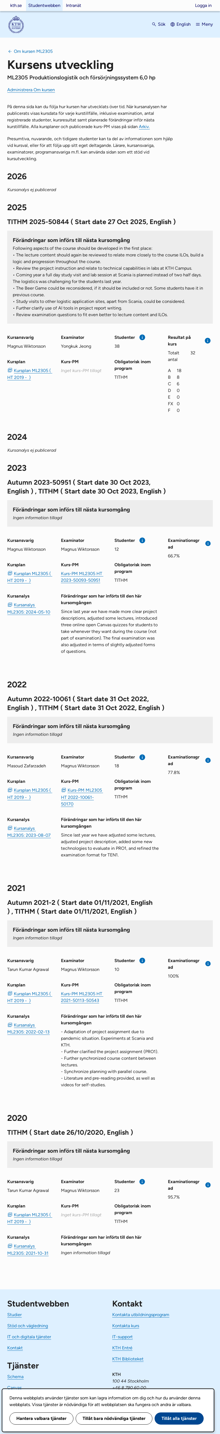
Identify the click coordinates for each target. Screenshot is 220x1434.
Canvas (14, 1387)
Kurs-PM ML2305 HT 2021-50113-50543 (82, 997)
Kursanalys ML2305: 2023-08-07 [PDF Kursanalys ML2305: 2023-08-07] (29, 832)
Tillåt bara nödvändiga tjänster (114, 1418)
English (183, 24)
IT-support (122, 1336)
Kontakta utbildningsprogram (140, 1314)
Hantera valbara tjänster (41, 1418)
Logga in (203, 5)
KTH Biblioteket (128, 1359)
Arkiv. (144, 126)
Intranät (73, 5)
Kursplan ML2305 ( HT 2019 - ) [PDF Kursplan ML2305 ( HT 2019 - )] (29, 374)
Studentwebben (44, 5)
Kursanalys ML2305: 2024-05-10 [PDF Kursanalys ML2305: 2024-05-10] (28, 608)
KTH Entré (122, 1347)
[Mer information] (142, 337)
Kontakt (15, 1347)
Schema (15, 1376)
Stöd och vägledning (27, 1325)
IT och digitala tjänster (29, 1336)
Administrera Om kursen (31, 89)
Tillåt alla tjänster (179, 1418)
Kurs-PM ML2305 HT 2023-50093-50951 (82, 577)
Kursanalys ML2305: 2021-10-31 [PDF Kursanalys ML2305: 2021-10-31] (27, 1249)
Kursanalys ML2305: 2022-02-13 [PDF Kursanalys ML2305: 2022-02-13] (28, 1028)
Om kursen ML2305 (33, 51)
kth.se (16, 5)
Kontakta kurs (125, 1325)
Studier (14, 1314)
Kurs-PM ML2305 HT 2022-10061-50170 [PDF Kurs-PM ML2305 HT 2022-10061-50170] (82, 797)
